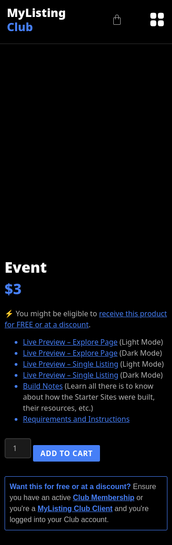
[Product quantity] (18, 448)
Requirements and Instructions (76, 419)
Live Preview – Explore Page (70, 342)
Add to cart (66, 453)
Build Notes (43, 386)
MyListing (36, 19)
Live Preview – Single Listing (70, 364)
